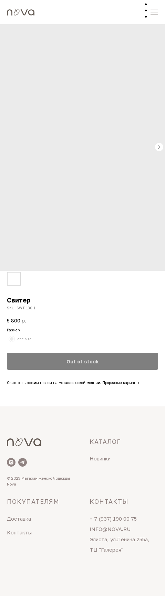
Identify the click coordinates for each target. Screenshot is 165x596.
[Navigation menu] (154, 12)
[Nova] (11, 462)
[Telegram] (22, 462)
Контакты (19, 532)
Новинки (100, 458)
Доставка (19, 518)
